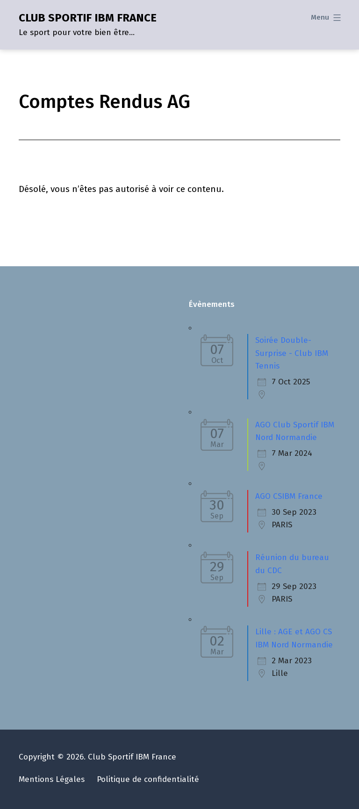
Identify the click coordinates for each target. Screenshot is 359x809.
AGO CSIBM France (289, 496)
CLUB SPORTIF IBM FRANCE (88, 17)
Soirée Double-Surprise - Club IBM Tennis (291, 353)
